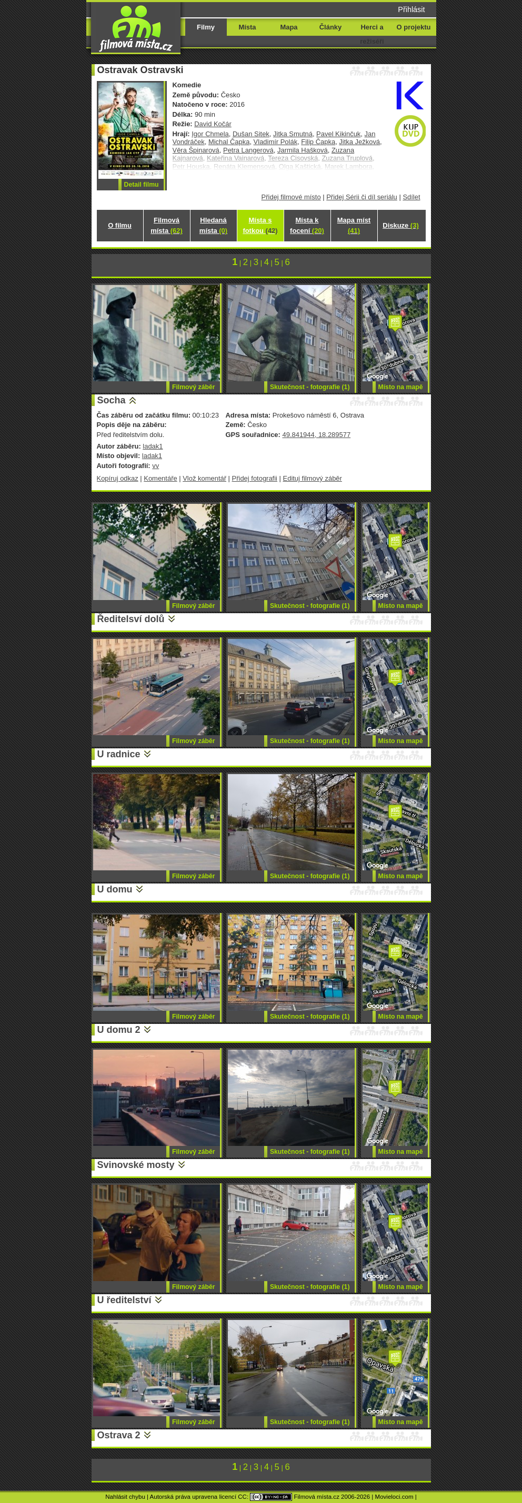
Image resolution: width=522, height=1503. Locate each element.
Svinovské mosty (136, 1165)
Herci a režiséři (372, 34)
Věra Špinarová (196, 150)
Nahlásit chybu (125, 1497)
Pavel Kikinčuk (338, 134)
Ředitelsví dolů (131, 619)
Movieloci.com (394, 1497)
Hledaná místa (213, 225)
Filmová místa (166, 225)
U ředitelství (124, 1300)
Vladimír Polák (276, 142)
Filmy (206, 27)
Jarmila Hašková (302, 150)
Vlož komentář (204, 478)
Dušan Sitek (251, 134)
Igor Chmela (210, 134)
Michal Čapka (228, 142)
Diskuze (400, 225)
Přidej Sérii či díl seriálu (361, 197)
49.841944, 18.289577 (316, 435)
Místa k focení (307, 225)
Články (330, 27)
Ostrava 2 (118, 1435)
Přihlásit (411, 9)
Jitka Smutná (293, 134)
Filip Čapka (318, 142)
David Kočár (213, 124)
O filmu (120, 225)
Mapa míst (353, 225)
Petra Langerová (248, 150)
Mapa (288, 27)
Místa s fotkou (260, 225)
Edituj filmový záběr (312, 478)
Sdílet (411, 197)
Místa (247, 27)
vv (155, 466)
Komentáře (160, 478)
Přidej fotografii (254, 478)
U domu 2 (118, 1029)
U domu (115, 889)
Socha (111, 400)
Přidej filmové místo (291, 197)
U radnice (118, 754)
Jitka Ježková (359, 142)
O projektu (414, 27)
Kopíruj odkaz (117, 478)
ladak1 (153, 446)
